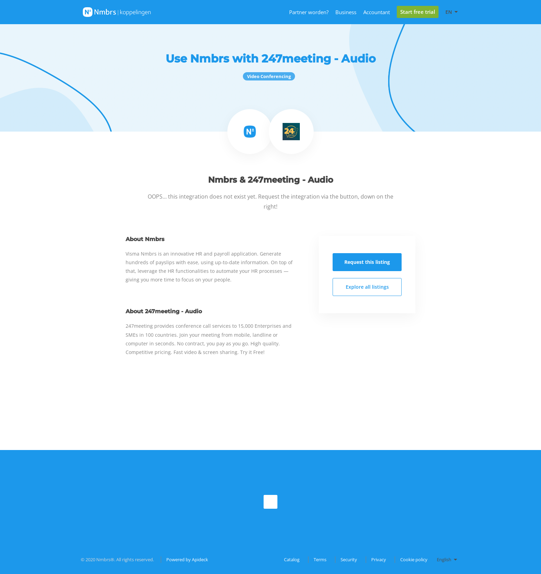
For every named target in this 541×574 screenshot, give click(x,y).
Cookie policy (413, 559)
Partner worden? (308, 12)
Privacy (378, 559)
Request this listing (367, 262)
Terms (320, 559)
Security (349, 559)
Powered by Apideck (187, 559)
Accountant (376, 12)
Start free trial (417, 11)
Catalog (291, 559)
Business (345, 12)
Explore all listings (367, 287)
